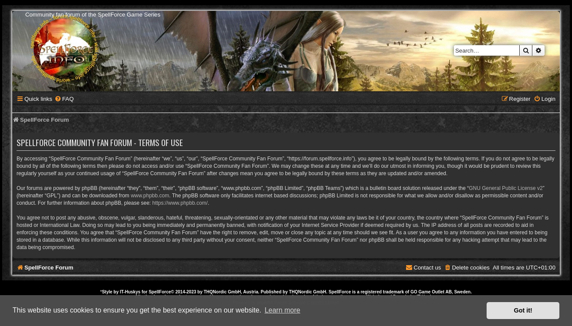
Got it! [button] (523, 310)
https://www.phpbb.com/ (180, 203)
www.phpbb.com (150, 196)
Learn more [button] (282, 310)
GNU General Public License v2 (505, 188)
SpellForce (160, 291)
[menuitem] (64, 99)
